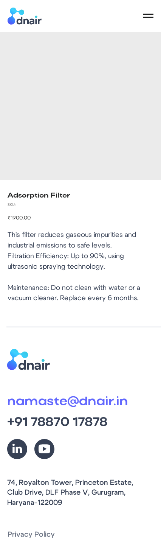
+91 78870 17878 (57, 422)
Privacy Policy (31, 534)
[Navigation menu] (148, 16)
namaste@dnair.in (67, 401)
